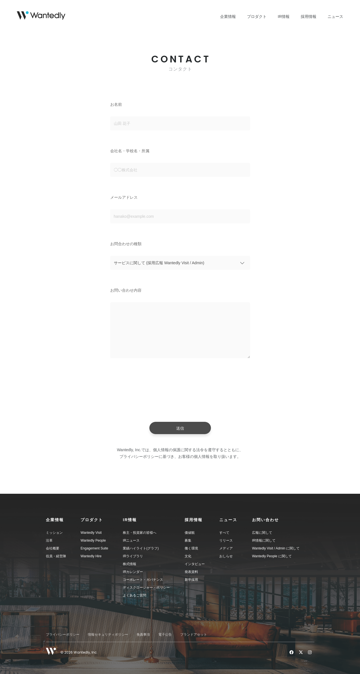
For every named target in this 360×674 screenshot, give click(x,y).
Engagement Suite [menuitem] (94, 548)
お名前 (116, 104)
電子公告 (165, 634)
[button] (63, 519)
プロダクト (257, 16)
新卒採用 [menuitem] (191, 580)
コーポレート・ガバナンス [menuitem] (143, 580)
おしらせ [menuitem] (226, 556)
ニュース (335, 16)
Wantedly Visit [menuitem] (91, 533)
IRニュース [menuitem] (131, 540)
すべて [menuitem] (224, 533)
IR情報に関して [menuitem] (264, 540)
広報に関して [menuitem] (262, 533)
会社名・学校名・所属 (129, 151)
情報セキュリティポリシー (108, 634)
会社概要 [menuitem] (52, 548)
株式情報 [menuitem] (129, 564)
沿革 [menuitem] (49, 540)
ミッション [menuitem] (54, 533)
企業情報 (228, 16)
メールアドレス (124, 197)
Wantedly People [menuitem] (93, 540)
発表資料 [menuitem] (191, 572)
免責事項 (143, 634)
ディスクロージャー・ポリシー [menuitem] (146, 587)
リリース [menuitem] (226, 540)
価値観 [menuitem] (190, 533)
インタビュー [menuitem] (195, 564)
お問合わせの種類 (126, 244)
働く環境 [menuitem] (191, 548)
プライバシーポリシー (62, 634)
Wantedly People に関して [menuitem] (272, 556)
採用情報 (308, 16)
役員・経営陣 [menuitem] (56, 556)
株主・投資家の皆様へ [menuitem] (139, 533)
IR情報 (284, 16)
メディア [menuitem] (226, 548)
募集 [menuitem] (188, 540)
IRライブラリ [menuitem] (133, 556)
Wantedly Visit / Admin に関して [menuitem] (276, 548)
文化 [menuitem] (188, 556)
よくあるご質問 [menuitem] (134, 595)
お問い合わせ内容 (126, 290)
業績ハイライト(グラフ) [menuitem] (141, 548)
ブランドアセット (193, 634)
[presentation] (180, 391)
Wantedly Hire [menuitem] (91, 556)
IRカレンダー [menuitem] (133, 572)
